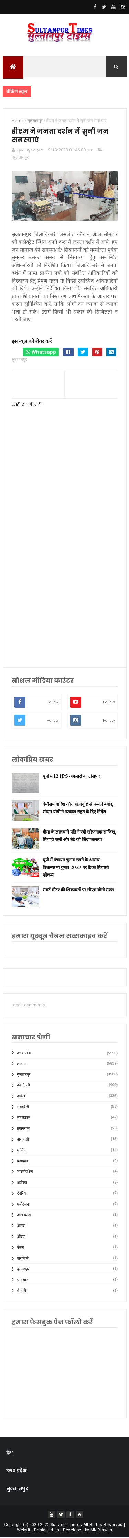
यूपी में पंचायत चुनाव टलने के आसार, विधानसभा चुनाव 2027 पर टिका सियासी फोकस (76, 867)
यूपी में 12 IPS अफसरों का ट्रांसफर (71, 776)
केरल (20, 1247)
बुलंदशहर (23, 1269)
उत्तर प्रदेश (24, 1053)
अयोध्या (22, 1183)
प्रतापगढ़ (22, 1161)
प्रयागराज (23, 1129)
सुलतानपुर (20, 157)
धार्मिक (21, 1150)
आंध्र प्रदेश (24, 1215)
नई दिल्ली (23, 1085)
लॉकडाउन (23, 1118)
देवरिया (22, 1193)
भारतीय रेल (25, 1172)
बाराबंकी (23, 1258)
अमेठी (21, 1096)
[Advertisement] (64, 585)
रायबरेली (23, 1107)
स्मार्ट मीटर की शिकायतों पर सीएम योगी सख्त (78, 890)
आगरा (21, 1226)
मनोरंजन (23, 1204)
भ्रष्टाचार (22, 1280)
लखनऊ (22, 1064)
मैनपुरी (21, 1290)
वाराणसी (23, 1139)
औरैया (21, 1237)
